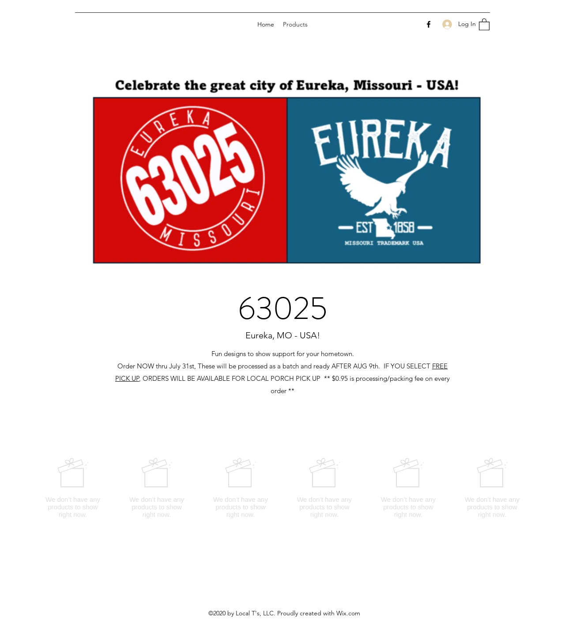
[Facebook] (428, 24)
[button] (484, 24)
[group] (282, 487)
